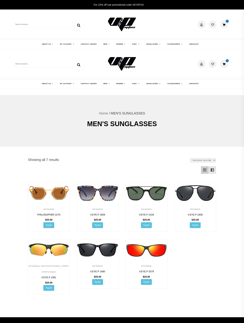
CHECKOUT (194, 44)
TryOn (49, 185)
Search (78, 26)
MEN (105, 44)
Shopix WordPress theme (140, 317)
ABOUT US (46, 44)
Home (103, 74)
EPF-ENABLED (49, 170)
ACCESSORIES (173, 44)
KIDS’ (134, 44)
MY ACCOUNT (66, 44)
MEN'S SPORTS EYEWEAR (50, 227)
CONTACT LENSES (89, 44)
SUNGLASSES (152, 44)
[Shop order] (203, 121)
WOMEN (119, 44)
